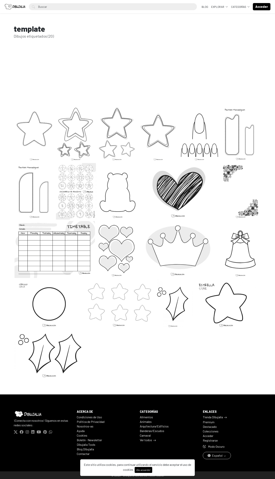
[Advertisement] (137, 78)
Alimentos (146, 417)
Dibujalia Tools (86, 444)
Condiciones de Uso (89, 417)
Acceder (208, 436)
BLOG (205, 6)
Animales (146, 421)
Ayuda (81, 431)
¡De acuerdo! (143, 470)
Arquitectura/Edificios (154, 426)
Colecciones (210, 431)
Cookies (82, 435)
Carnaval (145, 435)
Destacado (210, 426)
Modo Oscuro (214, 446)
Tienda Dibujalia (213, 417)
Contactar (83, 454)
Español (215, 455)
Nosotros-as (85, 426)
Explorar (218, 6)
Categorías (239, 6)
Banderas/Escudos (152, 431)
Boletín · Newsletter (89, 440)
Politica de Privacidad (90, 421)
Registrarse (210, 440)
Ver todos (146, 440)
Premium (208, 422)
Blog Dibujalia (85, 449)
